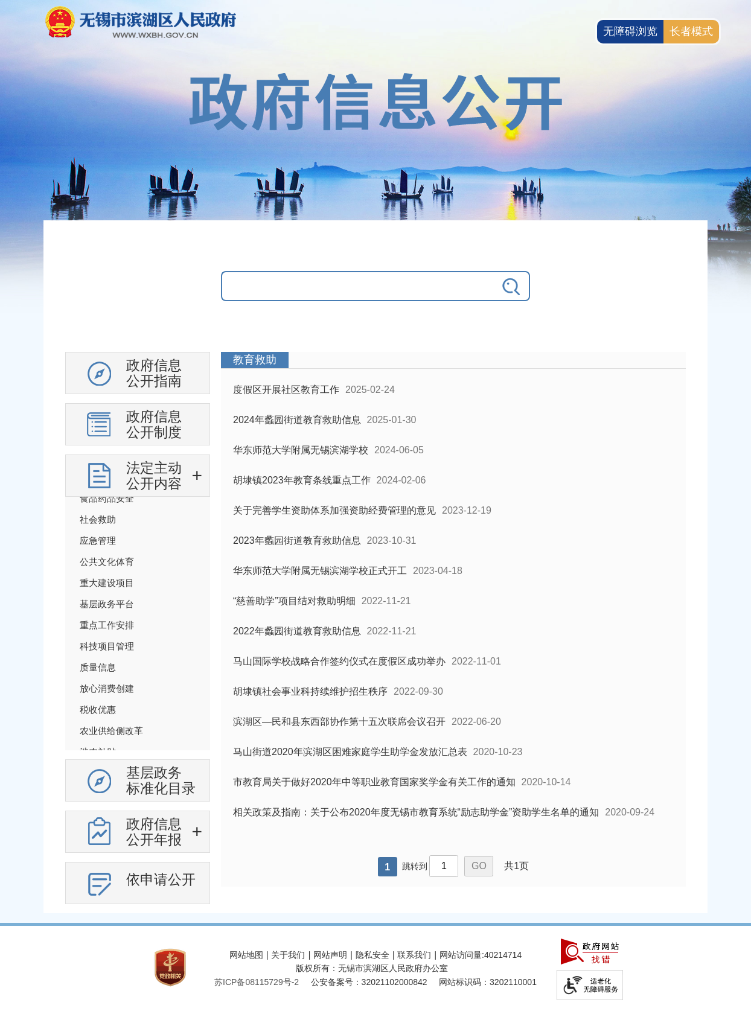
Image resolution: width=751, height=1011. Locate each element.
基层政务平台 (107, 604)
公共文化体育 (107, 562)
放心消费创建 (107, 688)
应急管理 (98, 540)
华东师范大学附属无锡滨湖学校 (300, 450)
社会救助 (98, 519)
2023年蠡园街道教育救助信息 (297, 540)
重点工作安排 (107, 625)
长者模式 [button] (691, 31)
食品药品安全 (107, 498)
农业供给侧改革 (111, 731)
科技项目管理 (107, 646)
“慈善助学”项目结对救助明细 (294, 601)
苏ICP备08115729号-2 (256, 982)
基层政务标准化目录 (161, 780)
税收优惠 (98, 709)
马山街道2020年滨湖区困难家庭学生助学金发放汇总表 (350, 752)
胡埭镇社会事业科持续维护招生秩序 (310, 691)
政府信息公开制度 (154, 424)
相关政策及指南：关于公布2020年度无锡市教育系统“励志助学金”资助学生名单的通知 (416, 812)
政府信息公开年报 (154, 831)
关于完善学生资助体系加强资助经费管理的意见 (334, 510)
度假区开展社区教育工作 (286, 389)
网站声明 (330, 955)
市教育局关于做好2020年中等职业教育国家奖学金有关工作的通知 (374, 782)
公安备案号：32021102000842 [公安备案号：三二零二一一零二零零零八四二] (369, 982)
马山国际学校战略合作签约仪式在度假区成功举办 (339, 661)
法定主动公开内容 (154, 475)
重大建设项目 (107, 583)
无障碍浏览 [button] (630, 31)
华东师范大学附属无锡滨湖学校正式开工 (320, 571)
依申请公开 (161, 879)
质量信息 (98, 667)
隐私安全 (372, 955)
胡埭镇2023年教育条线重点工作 (302, 480)
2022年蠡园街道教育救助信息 (297, 631)
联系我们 (414, 955)
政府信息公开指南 (154, 373)
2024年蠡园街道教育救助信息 (297, 420)
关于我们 (288, 955)
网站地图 (246, 955)
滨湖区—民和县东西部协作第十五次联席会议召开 (339, 721)
